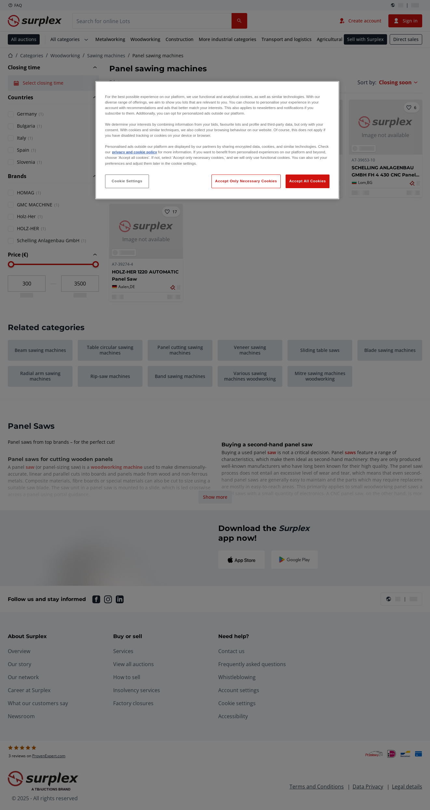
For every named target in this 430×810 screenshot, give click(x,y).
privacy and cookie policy (134, 152)
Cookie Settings (127, 181)
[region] (217, 140)
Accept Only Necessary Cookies (246, 181)
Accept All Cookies (307, 181)
